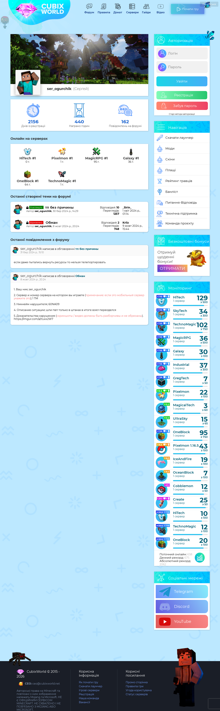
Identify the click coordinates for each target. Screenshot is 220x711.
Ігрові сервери (89, 690)
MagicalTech (184, 405)
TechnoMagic (184, 324)
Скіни (166, 159)
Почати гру (188, 7)
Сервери (132, 10)
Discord (174, 607)
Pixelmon (181, 392)
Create (178, 499)
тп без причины (59, 207)
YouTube (175, 621)
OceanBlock (183, 472)
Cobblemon (183, 486)
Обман (52, 223)
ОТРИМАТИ (172, 268)
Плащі (166, 170)
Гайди (146, 10)
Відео (160, 10)
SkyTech (180, 311)
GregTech (181, 378)
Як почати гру (88, 682)
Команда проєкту (175, 223)
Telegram (176, 592)
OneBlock (181, 432)
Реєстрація (177, 95)
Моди (166, 149)
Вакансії (84, 702)
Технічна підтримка (177, 214)
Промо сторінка (137, 682)
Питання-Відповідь (177, 203)
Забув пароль (179, 106)
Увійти (181, 81)
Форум (89, 10)
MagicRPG (182, 338)
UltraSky (180, 419)
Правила (103, 10)
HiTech (179, 297)
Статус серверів (137, 694)
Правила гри (134, 686)
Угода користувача (139, 690)
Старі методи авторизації (182, 114)
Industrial (181, 365)
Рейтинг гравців (174, 181)
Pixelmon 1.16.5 (186, 445)
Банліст (167, 192)
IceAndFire (182, 459)
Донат (118, 10)
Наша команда (89, 698)
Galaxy (178, 351)
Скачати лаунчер (175, 138)
